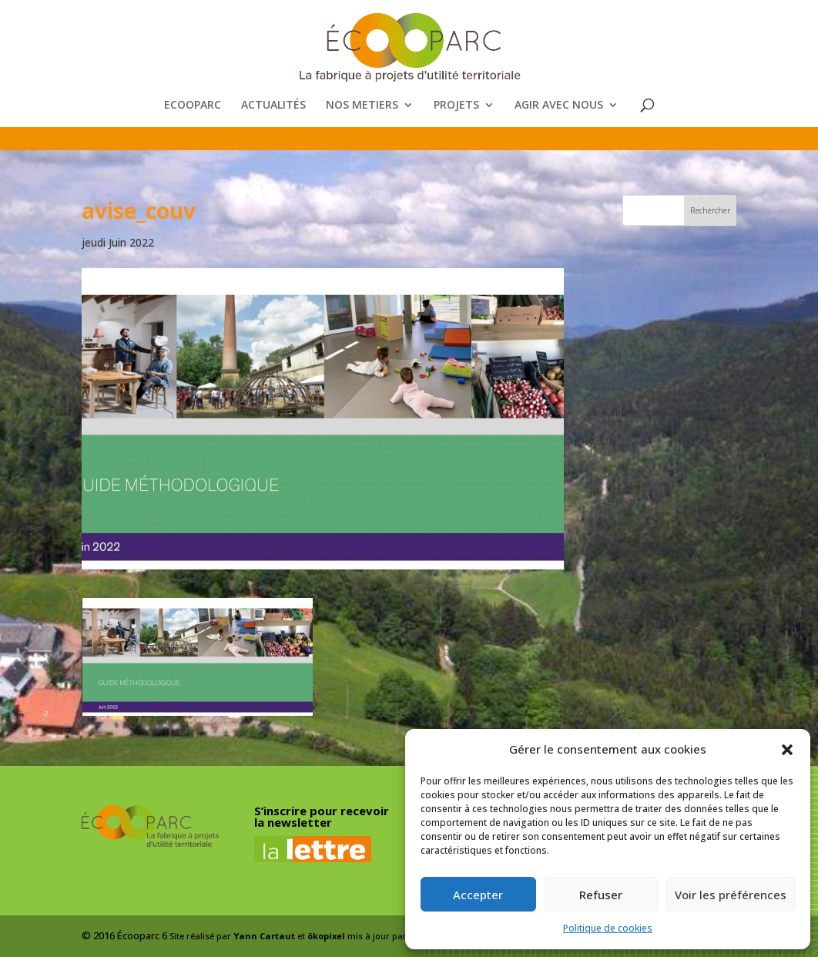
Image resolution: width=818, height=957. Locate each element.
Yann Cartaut (264, 936)
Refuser (600, 894)
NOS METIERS (362, 105)
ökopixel (326, 936)
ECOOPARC (192, 105)
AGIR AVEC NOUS (559, 105)
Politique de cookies (607, 928)
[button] (787, 749)
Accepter (478, 894)
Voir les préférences (730, 894)
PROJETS (456, 105)
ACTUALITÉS (273, 105)
